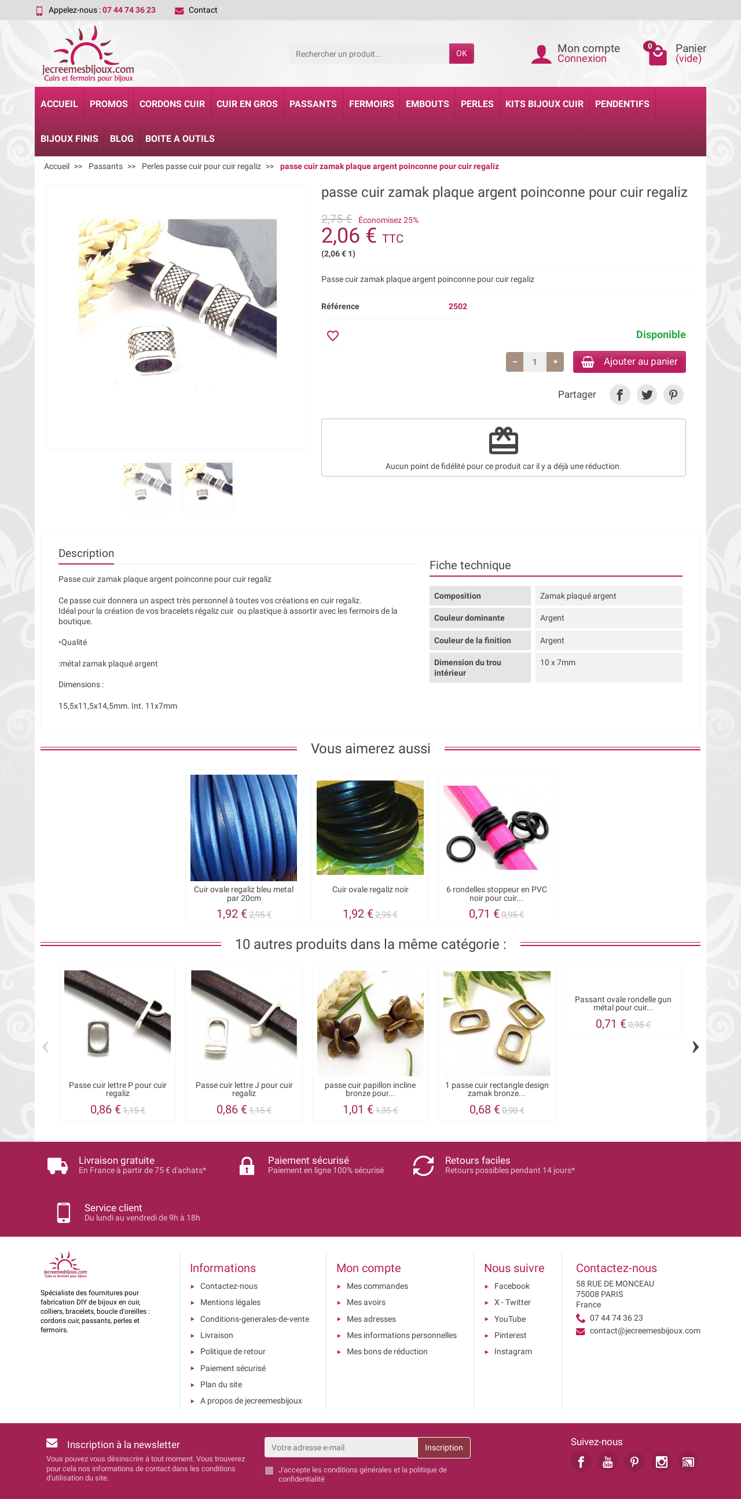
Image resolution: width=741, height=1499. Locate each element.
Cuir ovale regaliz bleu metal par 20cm (244, 894)
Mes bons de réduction (387, 1312)
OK (461, 53)
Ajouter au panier (624, 362)
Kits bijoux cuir (544, 103)
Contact (196, 9)
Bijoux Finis (69, 138)
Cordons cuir (172, 103)
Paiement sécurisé (233, 1328)
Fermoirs (371, 103)
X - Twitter (512, 1262)
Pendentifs (622, 103)
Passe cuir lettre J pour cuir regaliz (244, 1089)
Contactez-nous (229, 1246)
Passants (313, 103)
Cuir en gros (247, 103)
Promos (109, 103)
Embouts (427, 103)
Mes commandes (377, 1246)
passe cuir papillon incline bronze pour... (370, 1089)
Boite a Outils (180, 138)
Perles (477, 103)
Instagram (513, 1312)
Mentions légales (230, 1262)
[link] (620, 396)
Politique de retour (233, 1312)
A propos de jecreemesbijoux (251, 1361)
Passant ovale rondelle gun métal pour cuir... (623, 1004)
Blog (122, 138)
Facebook (512, 1246)
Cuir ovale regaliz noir (370, 890)
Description (86, 553)
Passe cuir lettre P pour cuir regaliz (118, 1089)
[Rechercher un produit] (369, 53)
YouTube (510, 1279)
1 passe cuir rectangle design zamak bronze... (497, 1089)
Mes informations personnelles (402, 1295)
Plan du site (221, 1345)
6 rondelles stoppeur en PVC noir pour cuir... (496, 894)
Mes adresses (371, 1279)
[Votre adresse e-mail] (341, 1407)
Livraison (216, 1295)
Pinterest (510, 1295)
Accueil (59, 103)
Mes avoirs (366, 1262)
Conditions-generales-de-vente (254, 1279)
